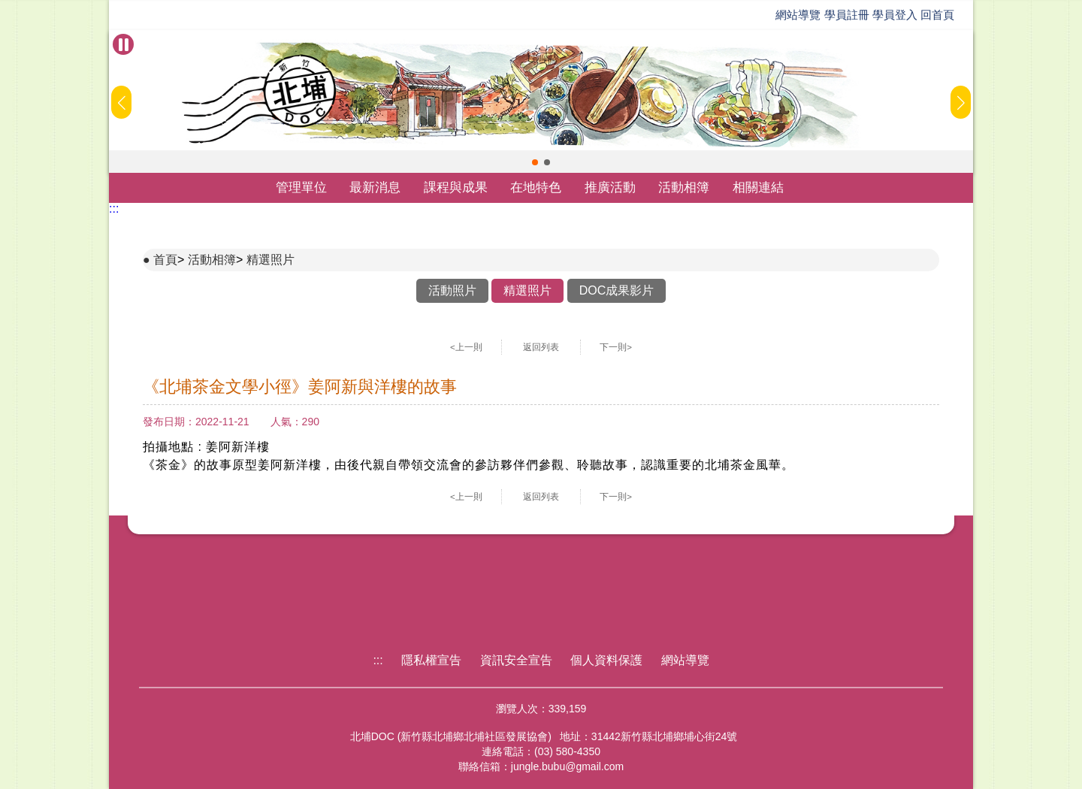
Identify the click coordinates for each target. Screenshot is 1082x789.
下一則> (616, 347)
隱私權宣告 (431, 660)
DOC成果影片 (616, 290)
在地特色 (535, 187)
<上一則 (466, 347)
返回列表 (541, 347)
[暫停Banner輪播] (123, 44)
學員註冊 (846, 14)
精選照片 (270, 259)
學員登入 (894, 14)
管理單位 (301, 187)
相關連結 (758, 187)
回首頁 (937, 14)
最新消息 (374, 187)
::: (114, 208)
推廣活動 (610, 187)
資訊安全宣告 (516, 660)
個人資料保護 (606, 660)
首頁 (165, 259)
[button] (535, 162)
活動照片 (452, 290)
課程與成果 (456, 187)
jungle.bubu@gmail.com (567, 766)
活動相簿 (683, 187)
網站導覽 (798, 14)
